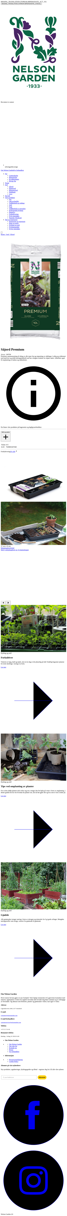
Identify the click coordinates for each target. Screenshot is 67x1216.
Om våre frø (13, 1046)
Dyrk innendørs (14, 216)
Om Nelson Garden (7, 170)
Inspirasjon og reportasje (17, 221)
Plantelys (12, 212)
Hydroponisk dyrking (16, 210)
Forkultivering (13, 214)
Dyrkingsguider (14, 227)
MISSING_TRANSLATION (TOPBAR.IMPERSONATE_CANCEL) (21, 3)
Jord (10, 205)
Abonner (42, 1077)
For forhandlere (19, 170)
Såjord (11, 187)
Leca (10, 194)
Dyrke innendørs (14, 229)
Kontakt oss (13, 1048)
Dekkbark (12, 192)
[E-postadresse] (19, 1077)
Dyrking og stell (14, 225)
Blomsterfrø (13, 177)
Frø (10, 199)
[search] (1, 232)
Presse (11, 1050)
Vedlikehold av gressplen (17, 209)
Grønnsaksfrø (13, 175)
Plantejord (12, 188)
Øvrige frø (12, 181)
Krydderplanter (14, 179)
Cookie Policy (13, 1061)
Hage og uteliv (14, 223)
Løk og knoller (14, 201)
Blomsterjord (13, 190)
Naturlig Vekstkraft (15, 218)
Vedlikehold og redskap (17, 203)
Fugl (10, 207)
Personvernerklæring (16, 1060)
